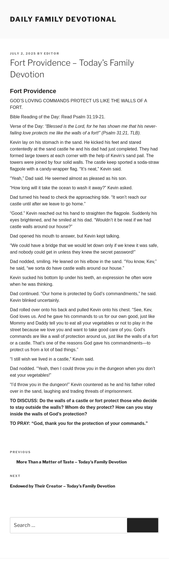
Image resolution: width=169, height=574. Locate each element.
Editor (51, 53)
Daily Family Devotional (63, 19)
